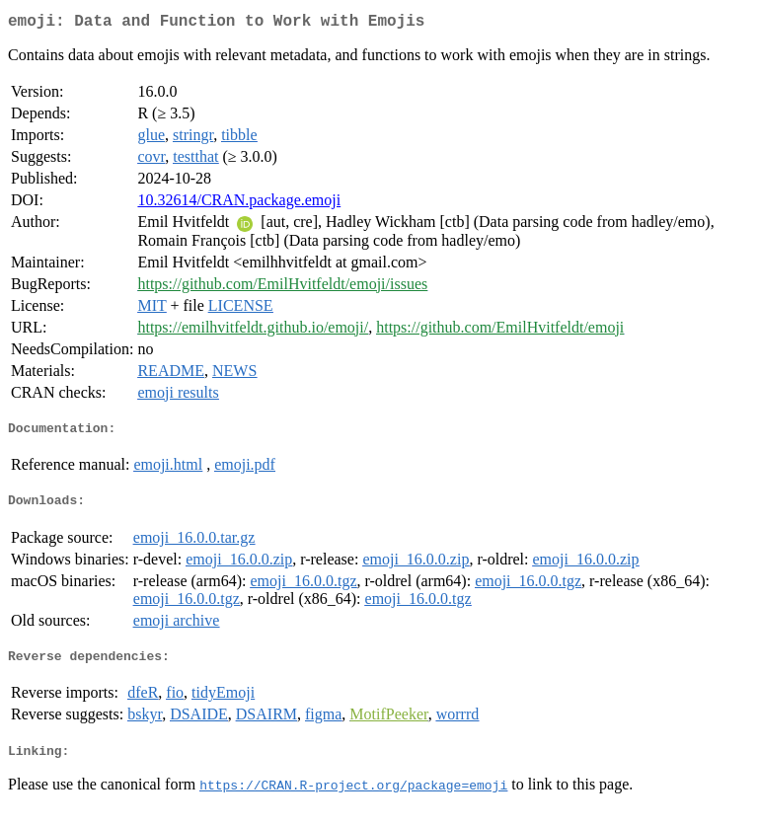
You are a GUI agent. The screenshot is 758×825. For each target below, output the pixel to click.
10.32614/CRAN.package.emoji (239, 203)
